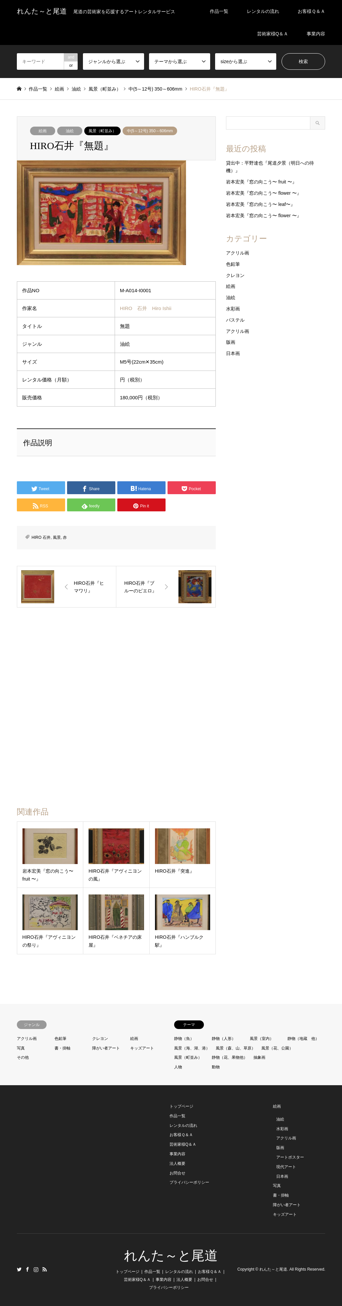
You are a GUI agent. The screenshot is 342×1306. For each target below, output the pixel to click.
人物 (178, 1067)
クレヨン (235, 275)
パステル (235, 320)
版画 (230, 342)
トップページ (181, 1106)
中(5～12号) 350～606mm (150, 131)
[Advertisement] (114, 665)
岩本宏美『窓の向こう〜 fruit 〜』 (261, 181)
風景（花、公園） (277, 1048)
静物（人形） (224, 1038)
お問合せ (177, 1173)
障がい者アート (106, 1048)
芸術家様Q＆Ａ (272, 33)
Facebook (27, 1269)
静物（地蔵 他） (303, 1038)
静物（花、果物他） (229, 1057)
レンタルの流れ (263, 11)
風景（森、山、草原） (235, 1048)
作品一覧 (219, 11)
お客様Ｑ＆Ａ (311, 11)
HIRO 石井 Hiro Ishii (145, 308)
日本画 (233, 353)
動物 (216, 1067)
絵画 (43, 131)
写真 (21, 1048)
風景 (57, 537)
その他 (23, 1057)
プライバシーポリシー (189, 1182)
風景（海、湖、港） (192, 1048)
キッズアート (142, 1048)
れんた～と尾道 (171, 1255)
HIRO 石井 (41, 537)
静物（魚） (184, 1038)
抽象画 (259, 1057)
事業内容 (316, 33)
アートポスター (290, 1157)
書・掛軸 (62, 1048)
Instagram (36, 1269)
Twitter (19, 1269)
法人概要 (177, 1163)
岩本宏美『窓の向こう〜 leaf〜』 (260, 204)
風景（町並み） (102, 131)
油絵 (70, 131)
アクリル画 (237, 253)
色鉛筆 (233, 264)
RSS (44, 1269)
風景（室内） (262, 1038)
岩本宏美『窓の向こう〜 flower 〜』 (263, 193)
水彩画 (233, 308)
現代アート (286, 1167)
